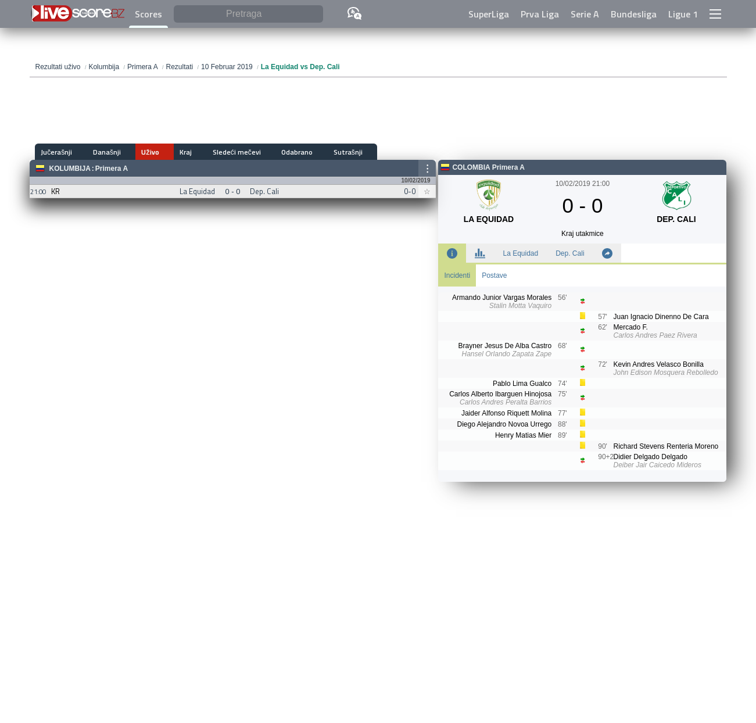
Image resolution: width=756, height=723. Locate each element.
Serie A (585, 14)
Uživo (132, 152)
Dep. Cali (570, 253)
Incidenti (457, 275)
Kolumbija (70, 168)
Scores (148, 14)
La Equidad (520, 253)
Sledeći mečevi (201, 152)
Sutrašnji (294, 152)
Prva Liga (540, 14)
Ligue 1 (683, 14)
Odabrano (252, 152)
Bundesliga (634, 14)
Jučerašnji (57, 152)
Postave (494, 275)
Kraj (159, 152)
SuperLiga (488, 14)
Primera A (111, 168)
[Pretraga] (248, 14)
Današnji (98, 152)
